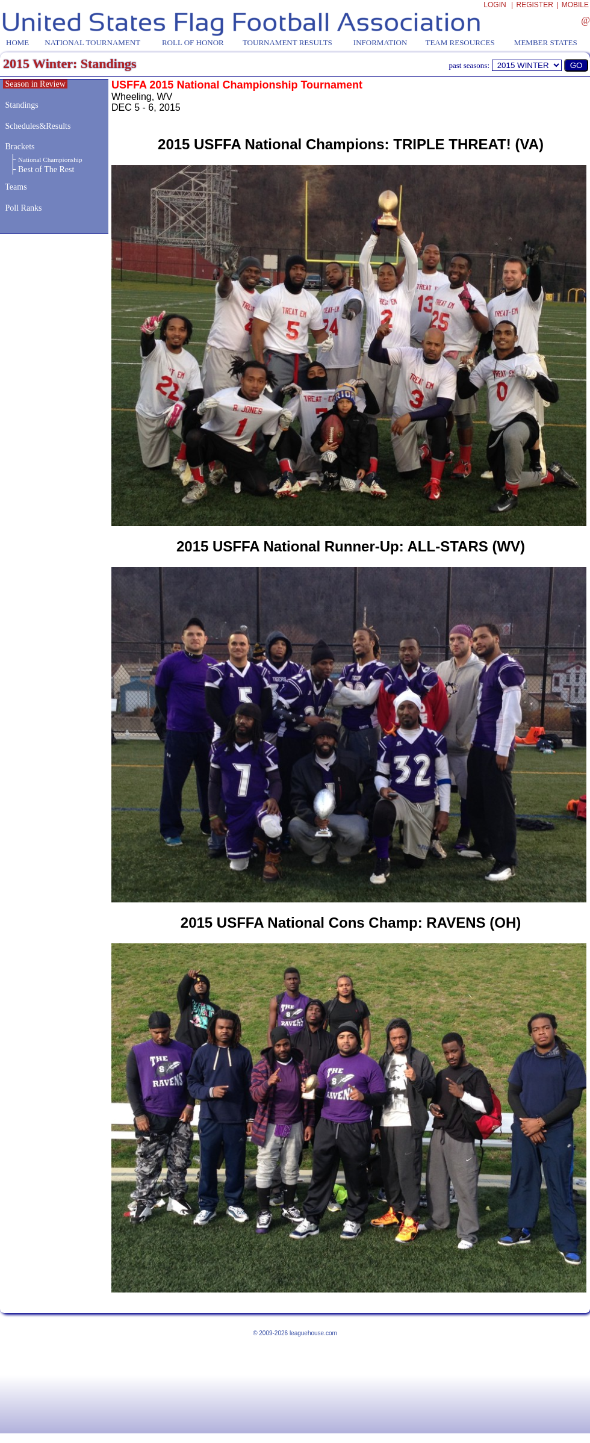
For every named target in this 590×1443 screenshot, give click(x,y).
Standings (22, 105)
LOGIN (494, 5)
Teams (15, 186)
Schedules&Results (38, 126)
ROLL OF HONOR (193, 42)
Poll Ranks (22, 208)
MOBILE (575, 5)
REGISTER (535, 5)
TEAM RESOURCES (459, 42)
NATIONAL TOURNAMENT (92, 42)
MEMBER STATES (545, 42)
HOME (17, 42)
